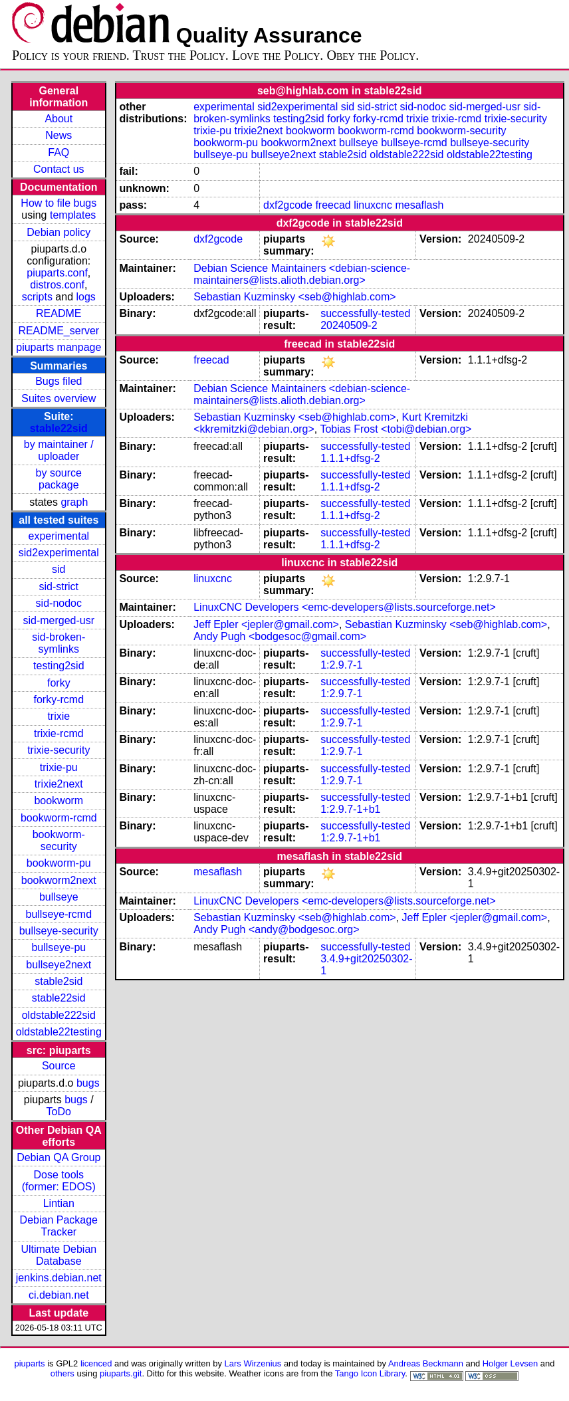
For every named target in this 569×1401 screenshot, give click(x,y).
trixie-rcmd (59, 733)
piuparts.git (121, 1373)
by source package (59, 478)
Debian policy (58, 232)
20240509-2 (348, 325)
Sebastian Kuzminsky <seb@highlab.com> (294, 296)
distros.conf (57, 284)
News (58, 135)
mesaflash (419, 205)
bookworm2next (58, 880)
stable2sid (58, 981)
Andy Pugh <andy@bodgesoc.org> (276, 929)
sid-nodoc (59, 603)
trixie (58, 716)
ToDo (59, 1111)
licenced (96, 1363)
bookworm (58, 800)
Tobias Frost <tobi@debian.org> (395, 429)
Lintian (58, 1203)
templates (73, 215)
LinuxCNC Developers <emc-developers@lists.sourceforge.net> (344, 607)
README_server (58, 330)
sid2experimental (59, 552)
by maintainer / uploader (59, 450)
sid (58, 569)
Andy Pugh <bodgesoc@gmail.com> (279, 636)
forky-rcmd (59, 699)
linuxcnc (373, 205)
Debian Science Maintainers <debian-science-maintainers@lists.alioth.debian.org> (301, 274)
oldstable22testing (59, 1031)
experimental (58, 536)
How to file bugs (58, 203)
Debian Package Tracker (59, 1226)
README (58, 313)
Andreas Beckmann (425, 1363)
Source (59, 1065)
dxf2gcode (287, 205)
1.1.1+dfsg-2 (350, 458)
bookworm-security (59, 840)
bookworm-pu (59, 863)
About (58, 118)
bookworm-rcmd (59, 817)
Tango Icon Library (370, 1373)
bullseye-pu (58, 947)
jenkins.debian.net (59, 1277)
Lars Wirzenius (253, 1363)
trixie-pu (59, 767)
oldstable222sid (59, 1015)
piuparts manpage (58, 347)
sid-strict (59, 586)
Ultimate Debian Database (58, 1255)
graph (74, 502)
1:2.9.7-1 (341, 665)
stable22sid (59, 428)
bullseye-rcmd (58, 914)
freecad (332, 205)
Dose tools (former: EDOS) (59, 1180)
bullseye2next (58, 964)
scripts (37, 296)
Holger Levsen (510, 1363)
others (62, 1373)
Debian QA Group (58, 1157)
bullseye (58, 897)
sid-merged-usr (58, 620)
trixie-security (58, 750)
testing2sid (58, 665)
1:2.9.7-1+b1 (350, 809)
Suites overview (58, 398)
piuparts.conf (57, 272)
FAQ (58, 152)
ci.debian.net (59, 1295)
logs (86, 296)
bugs (88, 1083)
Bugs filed (58, 381)
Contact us (58, 169)
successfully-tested (365, 313)
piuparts (30, 1363)
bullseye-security (58, 930)
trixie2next (59, 784)
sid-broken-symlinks (58, 643)
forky (58, 683)
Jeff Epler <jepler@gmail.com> (266, 624)
